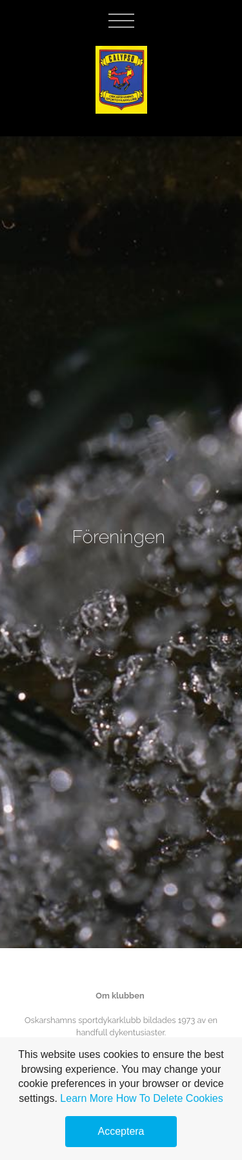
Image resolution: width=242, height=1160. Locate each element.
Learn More (86, 1098)
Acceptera (120, 1131)
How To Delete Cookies (169, 1098)
